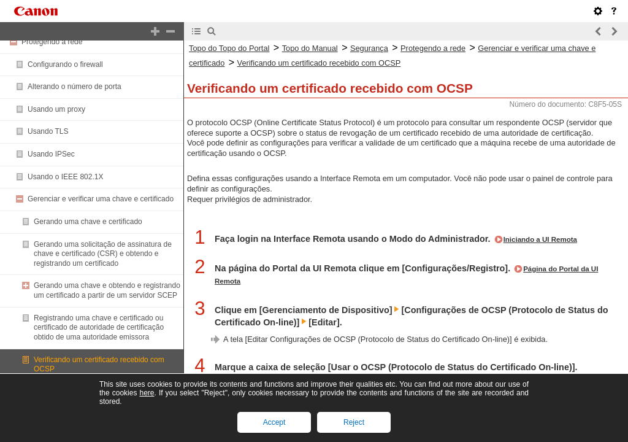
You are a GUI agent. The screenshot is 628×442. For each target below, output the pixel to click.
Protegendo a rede (51, 41)
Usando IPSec (51, 154)
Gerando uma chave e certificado (88, 221)
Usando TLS (48, 131)
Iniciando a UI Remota (540, 239)
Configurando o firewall (65, 64)
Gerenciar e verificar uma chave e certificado (101, 199)
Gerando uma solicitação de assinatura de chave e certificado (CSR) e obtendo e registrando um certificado (103, 254)
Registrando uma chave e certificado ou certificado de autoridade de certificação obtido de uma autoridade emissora (99, 327)
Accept (274, 422)
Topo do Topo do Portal (229, 48)
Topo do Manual (310, 48)
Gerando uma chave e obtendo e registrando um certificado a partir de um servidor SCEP (107, 290)
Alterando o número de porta (74, 86)
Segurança (369, 48)
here (146, 393)
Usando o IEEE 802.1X (65, 177)
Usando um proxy (56, 109)
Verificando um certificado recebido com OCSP (319, 63)
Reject (353, 422)
